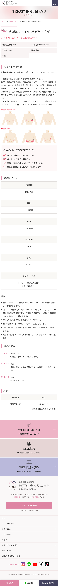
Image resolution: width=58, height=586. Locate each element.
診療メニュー (13, 21)
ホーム (4, 21)
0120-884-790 (29, 505)
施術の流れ (43, 50)
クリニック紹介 (8, 523)
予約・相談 (6, 550)
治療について (15, 50)
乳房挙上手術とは (15, 45)
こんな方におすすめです (43, 45)
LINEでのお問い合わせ (11, 556)
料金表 (4, 539)
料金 (15, 56)
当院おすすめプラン (10, 545)
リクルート (6, 534)
